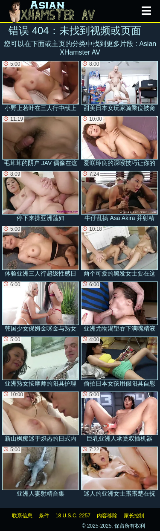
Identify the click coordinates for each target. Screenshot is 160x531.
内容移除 (107, 516)
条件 (44, 516)
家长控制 (134, 516)
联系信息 (22, 516)
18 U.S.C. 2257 (72, 516)
